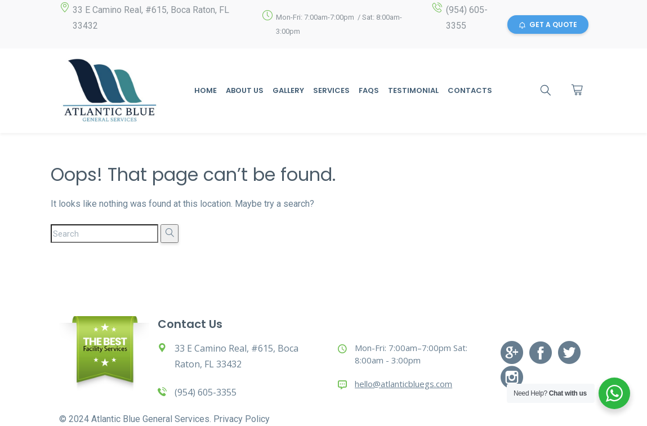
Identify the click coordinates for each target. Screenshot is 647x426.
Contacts (470, 90)
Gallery (288, 90)
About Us (245, 90)
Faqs (369, 90)
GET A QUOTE (548, 24)
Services (331, 90)
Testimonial (413, 90)
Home (205, 90)
